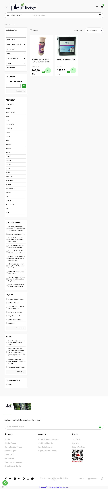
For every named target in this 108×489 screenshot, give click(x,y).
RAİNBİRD (8, 184)
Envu (13, 24)
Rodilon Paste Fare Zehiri (66, 59)
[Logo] (23, 7)
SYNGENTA (9, 200)
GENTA (8, 136)
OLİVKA (8, 168)
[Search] (66, 15)
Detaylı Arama (20, 91)
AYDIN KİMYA (9, 104)
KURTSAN (8, 148)
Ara (24, 85)
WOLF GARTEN (10, 204)
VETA (7, 212)
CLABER (8, 108)
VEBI (7, 208)
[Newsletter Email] (54, 427)
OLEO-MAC (9, 164)
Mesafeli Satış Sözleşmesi (48, 440)
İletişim (7, 440)
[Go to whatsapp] (5, 483)
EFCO (7, 116)
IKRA (7, 140)
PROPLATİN (9, 176)
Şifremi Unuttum (78, 447)
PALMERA (8, 172)
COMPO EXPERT (10, 112)
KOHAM (8, 152)
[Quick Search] (13, 86)
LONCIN (8, 156)
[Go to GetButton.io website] (5, 487)
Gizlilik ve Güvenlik (45, 443)
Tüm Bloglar (21, 372)
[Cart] (102, 7)
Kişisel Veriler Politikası (47, 451)
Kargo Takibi (9, 455)
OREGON (8, 160)
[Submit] (100, 427)
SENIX (7, 196)
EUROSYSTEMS (10, 124)
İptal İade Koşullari (45, 447)
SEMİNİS (8, 192)
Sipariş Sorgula (11, 451)
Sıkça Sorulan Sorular (13, 466)
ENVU (7, 120)
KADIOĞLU (9, 144)
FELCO (8, 132)
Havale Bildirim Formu (13, 447)
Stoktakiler (35, 30)
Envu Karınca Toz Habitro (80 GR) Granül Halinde (41, 60)
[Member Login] (97, 7)
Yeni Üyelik (76, 440)
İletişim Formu (10, 443)
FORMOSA (9, 128)
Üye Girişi (75, 443)
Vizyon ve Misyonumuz (14, 463)
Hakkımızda (9, 459)
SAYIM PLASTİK (10, 188)
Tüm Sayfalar (20, 328)
